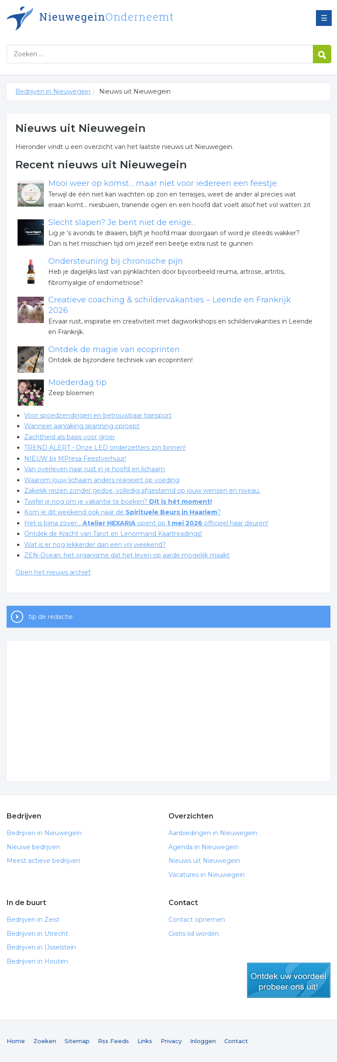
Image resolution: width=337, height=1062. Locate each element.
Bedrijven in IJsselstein (41, 947)
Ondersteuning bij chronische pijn (115, 261)
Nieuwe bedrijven (33, 847)
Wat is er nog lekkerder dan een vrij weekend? (95, 545)
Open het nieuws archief (52, 572)
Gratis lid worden (193, 934)
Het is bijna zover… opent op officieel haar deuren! (146, 523)
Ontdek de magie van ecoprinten (114, 349)
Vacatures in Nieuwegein (206, 875)
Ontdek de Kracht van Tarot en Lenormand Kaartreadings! (113, 534)
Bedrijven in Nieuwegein (116, 18)
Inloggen (203, 1040)
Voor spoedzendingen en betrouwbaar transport (98, 415)
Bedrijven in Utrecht (37, 934)
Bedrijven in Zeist (33, 920)
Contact (236, 1040)
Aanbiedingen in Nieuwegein (212, 833)
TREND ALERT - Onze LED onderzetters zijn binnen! (105, 447)
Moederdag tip (77, 382)
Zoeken (44, 1040)
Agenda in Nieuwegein (203, 847)
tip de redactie (51, 617)
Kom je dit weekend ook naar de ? (122, 512)
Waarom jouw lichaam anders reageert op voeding (101, 480)
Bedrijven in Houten (37, 961)
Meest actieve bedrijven (43, 861)
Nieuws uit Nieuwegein (204, 861)
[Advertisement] (168, 711)
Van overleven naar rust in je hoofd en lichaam (94, 469)
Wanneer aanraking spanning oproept (82, 426)
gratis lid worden (288, 980)
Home (16, 1040)
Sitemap (77, 1040)
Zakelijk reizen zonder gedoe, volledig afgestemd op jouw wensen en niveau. (142, 491)
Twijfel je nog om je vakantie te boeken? (118, 502)
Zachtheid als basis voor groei (69, 437)
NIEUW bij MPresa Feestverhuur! (75, 458)
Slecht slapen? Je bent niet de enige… (122, 222)
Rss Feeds (113, 1040)
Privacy (171, 1040)
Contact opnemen (196, 920)
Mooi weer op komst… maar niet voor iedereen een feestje (162, 183)
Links (144, 1040)
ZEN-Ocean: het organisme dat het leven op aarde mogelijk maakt (126, 555)
